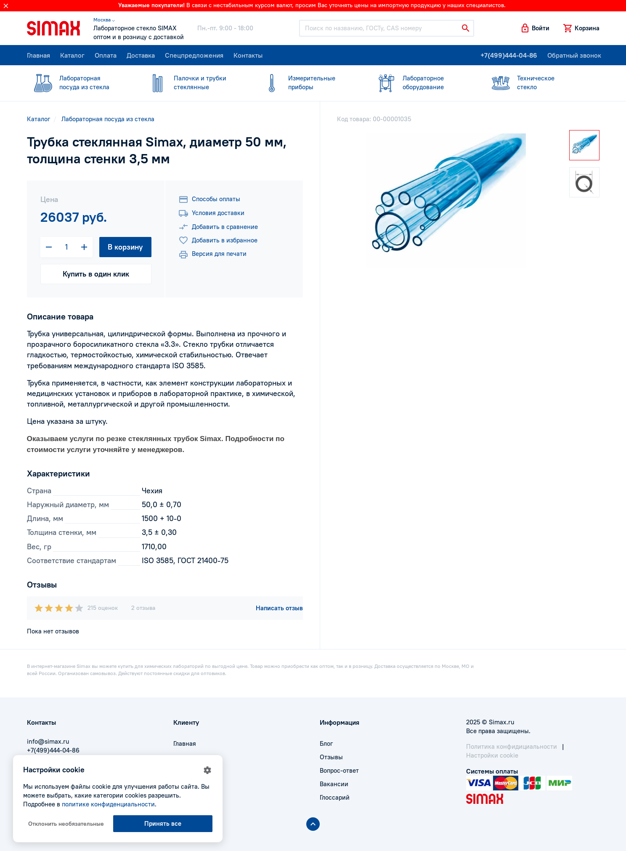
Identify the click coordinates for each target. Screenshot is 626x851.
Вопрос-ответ (339, 770)
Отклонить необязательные (66, 823)
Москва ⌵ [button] (104, 19)
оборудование (422, 82)
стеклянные (193, 82)
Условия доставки (211, 213)
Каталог (72, 55)
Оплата (106, 55)
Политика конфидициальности (511, 746)
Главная (38, 55)
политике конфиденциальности (108, 804)
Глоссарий (335, 797)
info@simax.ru (48, 741)
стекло (537, 82)
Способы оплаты (209, 199)
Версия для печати (212, 255)
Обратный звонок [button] (574, 55)
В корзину (125, 247)
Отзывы (331, 757)
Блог (326, 743)
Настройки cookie (492, 755)
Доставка (141, 55)
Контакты (248, 55)
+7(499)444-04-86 (508, 55)
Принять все (162, 823)
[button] (534, 28)
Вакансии (334, 784)
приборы (308, 82)
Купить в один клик (96, 274)
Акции (182, 797)
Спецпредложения (194, 55)
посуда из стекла (79, 82)
